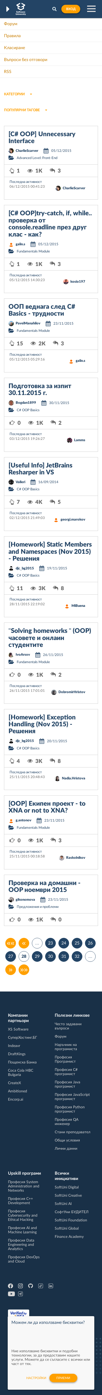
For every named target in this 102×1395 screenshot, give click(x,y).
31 (63, 956)
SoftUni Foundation (71, 1220)
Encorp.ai (15, 1099)
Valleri (20, 482)
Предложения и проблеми (37, 907)
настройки (36, 1378)
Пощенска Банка (22, 1062)
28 (24, 956)
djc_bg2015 (25, 568)
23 (50, 943)
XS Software (18, 1029)
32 (77, 956)
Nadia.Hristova (73, 778)
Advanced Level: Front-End (37, 158)
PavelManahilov (28, 323)
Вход (70, 9)
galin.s (20, 244)
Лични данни (66, 1149)
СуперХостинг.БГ (22, 1038)
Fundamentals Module (33, 251)
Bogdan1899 (26, 403)
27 (10, 956)
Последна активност (26, 182)
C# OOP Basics (28, 410)
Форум (10, 24)
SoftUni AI (63, 1204)
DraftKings (17, 1054)
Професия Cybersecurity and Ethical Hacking (22, 1215)
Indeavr (14, 1046)
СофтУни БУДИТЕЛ (71, 1212)
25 (77, 943)
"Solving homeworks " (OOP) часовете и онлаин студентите (49, 638)
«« (11, 943)
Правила (12, 36)
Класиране (14, 48)
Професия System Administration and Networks (23, 1186)
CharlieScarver (27, 151)
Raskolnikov (75, 858)
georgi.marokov (73, 519)
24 (63, 943)
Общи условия (67, 1140)
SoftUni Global (67, 1228)
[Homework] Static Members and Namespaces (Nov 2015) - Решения (50, 552)
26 (90, 943)
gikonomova (25, 900)
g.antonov (23, 820)
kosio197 (77, 282)
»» (24, 969)
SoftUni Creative (68, 1195)
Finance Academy (69, 1237)
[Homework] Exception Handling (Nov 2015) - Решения (42, 724)
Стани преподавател (72, 1132)
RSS (7, 72)
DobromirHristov (71, 692)
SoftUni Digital (67, 1187)
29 (37, 956)
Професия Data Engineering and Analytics (21, 1245)
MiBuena (78, 606)
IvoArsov (23, 654)
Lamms (79, 440)
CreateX (14, 1083)
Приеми (63, 1378)
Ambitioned (17, 1091)
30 (50, 956)
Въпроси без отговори (25, 60)
